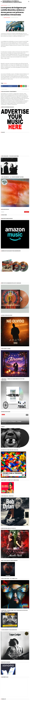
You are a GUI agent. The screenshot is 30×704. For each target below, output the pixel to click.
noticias (8, 5)
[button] (1, 1)
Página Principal (4, 5)
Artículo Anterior (4, 89)
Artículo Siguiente (25, 89)
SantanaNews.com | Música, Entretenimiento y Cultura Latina (12, 1)
